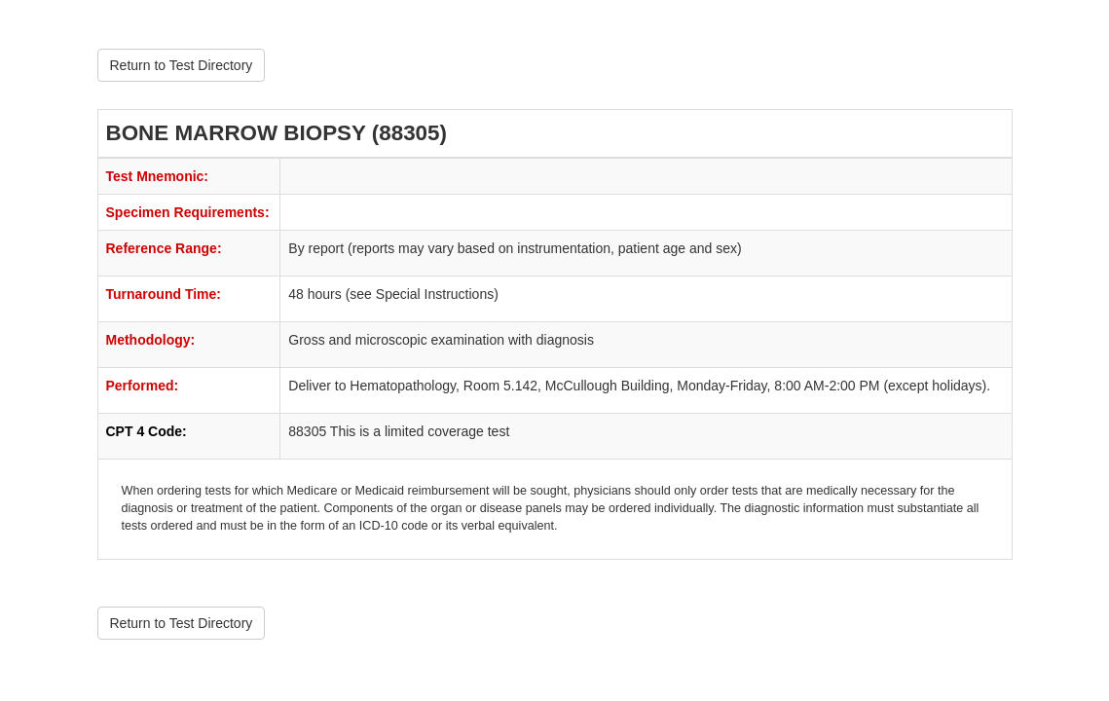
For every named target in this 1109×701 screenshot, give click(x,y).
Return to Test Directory (181, 65)
